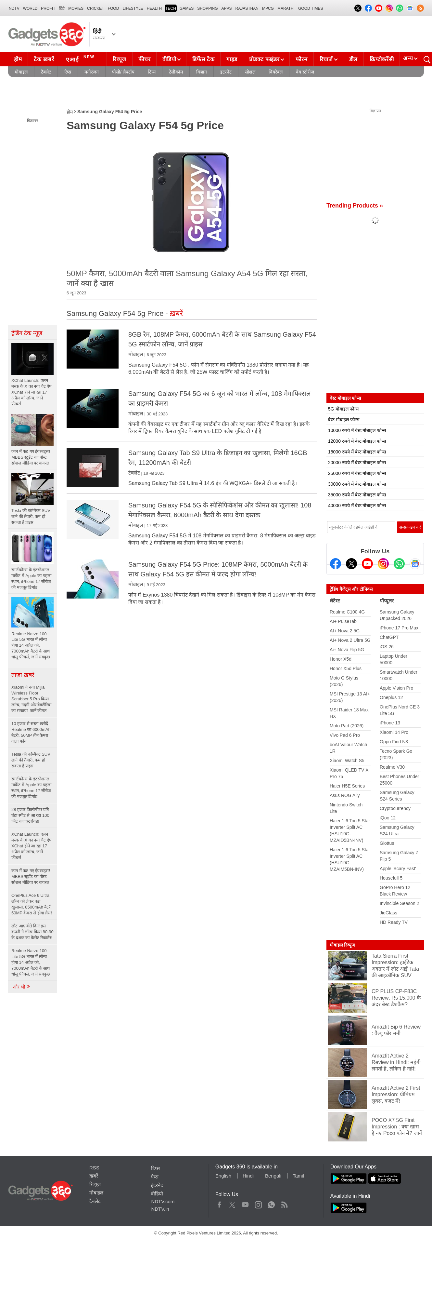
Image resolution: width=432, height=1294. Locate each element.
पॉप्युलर (387, 600)
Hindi (248, 1176)
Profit (48, 8)
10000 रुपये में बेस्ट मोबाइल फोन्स (357, 430)
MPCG (268, 8)
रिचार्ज (326, 59)
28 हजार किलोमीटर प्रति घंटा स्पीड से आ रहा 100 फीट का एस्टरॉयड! (30, 815)
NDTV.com (162, 1201)
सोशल (250, 71)
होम (18, 59)
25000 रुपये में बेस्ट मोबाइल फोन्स (357, 473)
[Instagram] (383, 563)
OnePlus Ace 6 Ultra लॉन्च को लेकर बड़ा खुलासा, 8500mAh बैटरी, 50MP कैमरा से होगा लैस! (32, 904)
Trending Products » (354, 205)
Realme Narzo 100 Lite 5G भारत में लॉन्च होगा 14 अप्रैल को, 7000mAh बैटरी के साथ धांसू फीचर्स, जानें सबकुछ (30, 962)
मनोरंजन (91, 71)
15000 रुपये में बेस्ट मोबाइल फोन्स (357, 451)
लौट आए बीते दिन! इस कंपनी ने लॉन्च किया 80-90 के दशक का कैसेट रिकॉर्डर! (32, 931)
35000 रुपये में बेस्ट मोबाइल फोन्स (357, 494)
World (30, 8)
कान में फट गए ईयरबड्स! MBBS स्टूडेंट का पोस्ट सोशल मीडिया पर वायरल (30, 876)
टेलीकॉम (176, 71)
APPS (227, 8)
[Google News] (415, 563)
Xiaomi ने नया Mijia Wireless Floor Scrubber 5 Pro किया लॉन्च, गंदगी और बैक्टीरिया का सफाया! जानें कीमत (31, 699)
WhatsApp (271, 1203)
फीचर (144, 59)
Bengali (273, 1176)
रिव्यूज (119, 59)
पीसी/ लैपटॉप (123, 71)
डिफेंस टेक (203, 59)
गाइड (231, 59)
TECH (170, 8)
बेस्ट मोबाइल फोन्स (343, 419)
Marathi (286, 8)
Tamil (298, 1176)
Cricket (95, 8)
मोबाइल (21, 71)
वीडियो (169, 59)
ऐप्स (67, 71)
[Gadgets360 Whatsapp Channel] (399, 563)
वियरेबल (276, 71)
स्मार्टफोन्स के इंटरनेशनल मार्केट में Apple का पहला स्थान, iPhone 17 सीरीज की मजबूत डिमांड (31, 787)
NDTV (14, 8)
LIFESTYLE (132, 8)
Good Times (310, 8)
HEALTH (154, 8)
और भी (22, 987)
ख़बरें (93, 1176)
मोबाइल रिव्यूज (342, 945)
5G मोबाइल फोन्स (343, 408)
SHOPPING (207, 8)
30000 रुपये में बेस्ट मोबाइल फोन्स (357, 484)
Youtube (245, 1203)
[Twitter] (351, 563)
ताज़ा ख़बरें (22, 675)
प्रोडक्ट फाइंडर (264, 59)
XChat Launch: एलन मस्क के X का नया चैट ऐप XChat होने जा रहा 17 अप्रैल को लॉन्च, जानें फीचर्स (31, 846)
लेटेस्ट (335, 600)
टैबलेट (46, 71)
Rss (284, 1203)
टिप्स (152, 71)
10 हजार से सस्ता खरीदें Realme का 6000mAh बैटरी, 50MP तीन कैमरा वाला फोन (31, 732)
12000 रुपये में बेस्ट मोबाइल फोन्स (357, 441)
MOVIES (75, 8)
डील (353, 59)
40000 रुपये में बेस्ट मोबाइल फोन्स (357, 505)
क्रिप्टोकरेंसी (382, 59)
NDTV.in (160, 1209)
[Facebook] (335, 563)
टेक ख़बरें (44, 59)
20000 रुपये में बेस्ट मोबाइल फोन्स (357, 462)
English (223, 1176)
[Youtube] (367, 563)
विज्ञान (201, 71)
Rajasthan (247, 8)
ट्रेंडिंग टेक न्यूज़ (26, 333)
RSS (94, 1167)
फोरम (301, 59)
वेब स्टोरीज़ (305, 71)
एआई (81, 58)
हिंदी (62, 8)
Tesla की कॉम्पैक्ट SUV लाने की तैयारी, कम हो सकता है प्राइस (30, 760)
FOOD (113, 8)
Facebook (219, 1203)
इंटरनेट (226, 71)
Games (187, 8)
